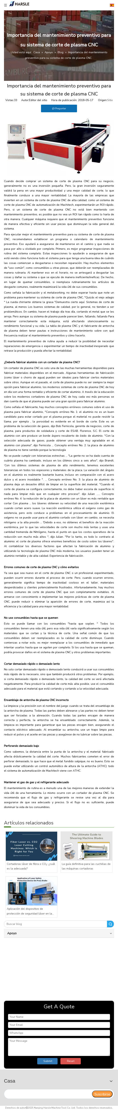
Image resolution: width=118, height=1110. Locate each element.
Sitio (110, 100)
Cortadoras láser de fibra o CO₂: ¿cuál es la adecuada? (31, 866)
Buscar (110, 924)
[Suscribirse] (102, 1094)
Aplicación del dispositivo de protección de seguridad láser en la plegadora (29, 911)
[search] (48, 1094)
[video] (59, 968)
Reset (70, 1061)
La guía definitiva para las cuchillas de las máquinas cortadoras (86, 866)
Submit (47, 1061)
